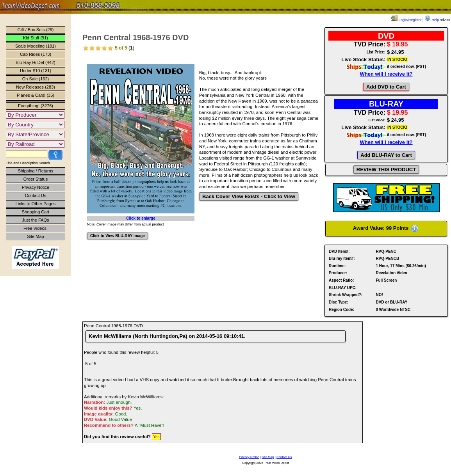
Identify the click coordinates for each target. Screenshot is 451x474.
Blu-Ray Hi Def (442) (35, 62)
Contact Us (35, 195)
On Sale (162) (35, 78)
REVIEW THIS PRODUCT (386, 169)
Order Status (35, 179)
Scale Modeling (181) (35, 46)
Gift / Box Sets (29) (36, 29)
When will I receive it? (386, 74)
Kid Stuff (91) (35, 38)
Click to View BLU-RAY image (117, 236)
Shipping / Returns (35, 171)
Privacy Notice (35, 187)
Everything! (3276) (35, 105)
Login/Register (406, 20)
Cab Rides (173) (35, 54)
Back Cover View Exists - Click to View (248, 196)
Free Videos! (35, 228)
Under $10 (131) (35, 70)
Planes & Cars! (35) (35, 95)
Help (431, 20)
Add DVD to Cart (386, 87)
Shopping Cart (35, 211)
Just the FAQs (35, 220)
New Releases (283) (35, 87)
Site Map (35, 236)
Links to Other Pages (36, 203)
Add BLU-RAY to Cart (386, 155)
